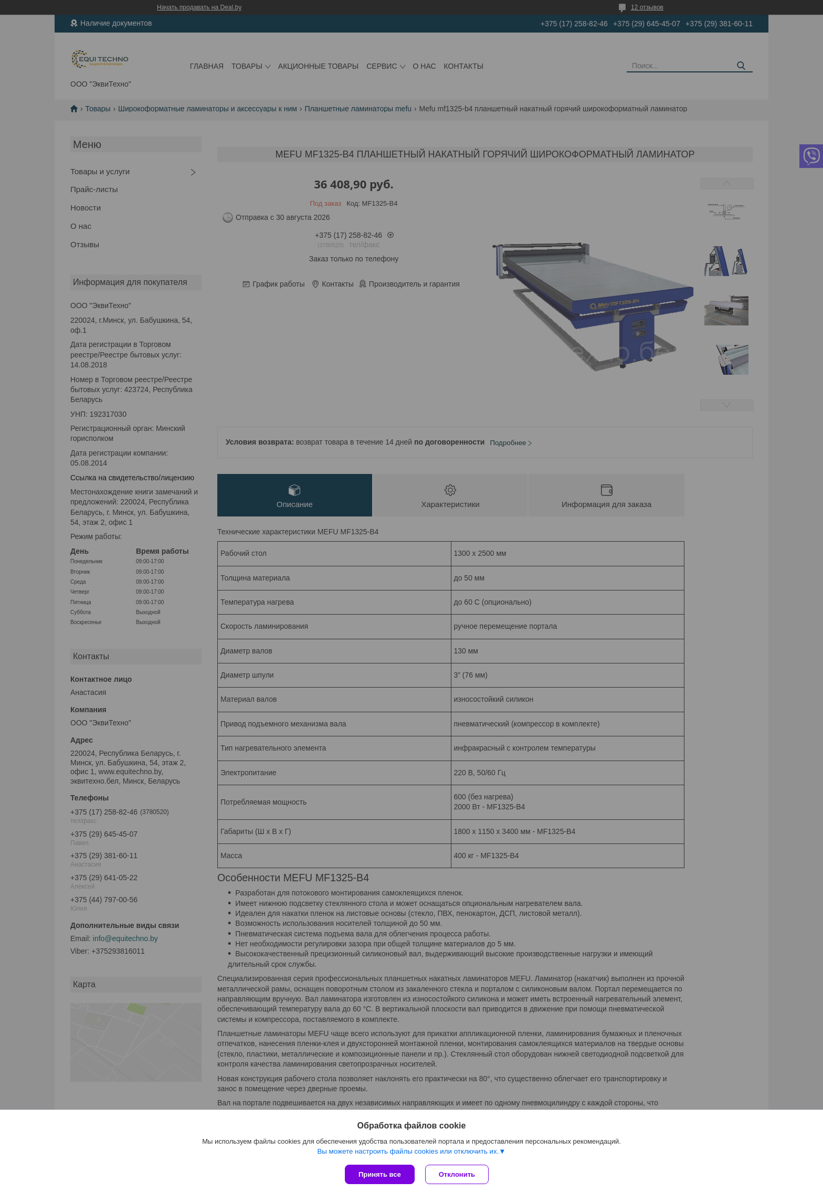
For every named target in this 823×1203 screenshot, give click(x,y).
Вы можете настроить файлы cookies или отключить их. (408, 1151)
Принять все (379, 1174)
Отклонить (457, 1174)
